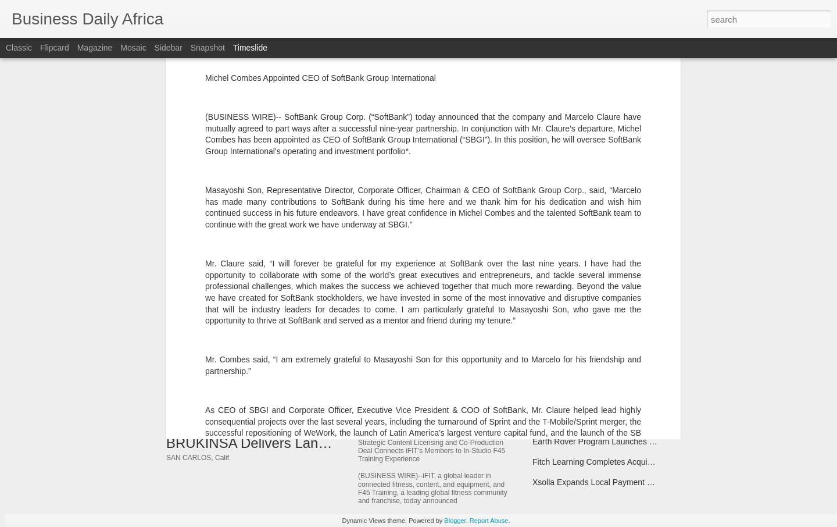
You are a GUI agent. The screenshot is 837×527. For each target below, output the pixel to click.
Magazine (95, 47)
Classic (19, 47)
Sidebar (169, 47)
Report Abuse (489, 520)
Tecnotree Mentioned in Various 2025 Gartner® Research (635, 319)
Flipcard (54, 47)
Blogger (455, 520)
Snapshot (208, 47)
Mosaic (133, 47)
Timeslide (250, 47)
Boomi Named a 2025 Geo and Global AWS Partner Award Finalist (652, 380)
